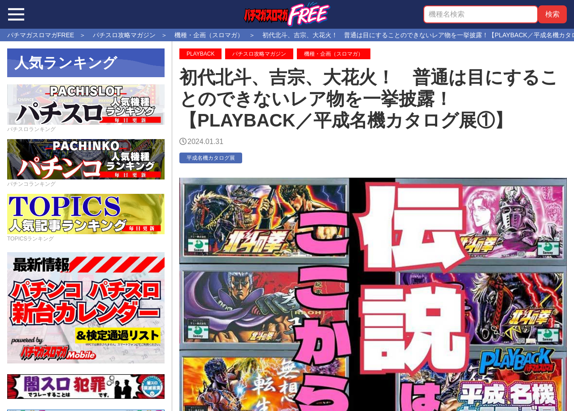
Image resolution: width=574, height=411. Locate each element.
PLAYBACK (200, 54)
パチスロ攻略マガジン (259, 54)
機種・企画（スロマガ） (333, 54)
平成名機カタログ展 (211, 158)
